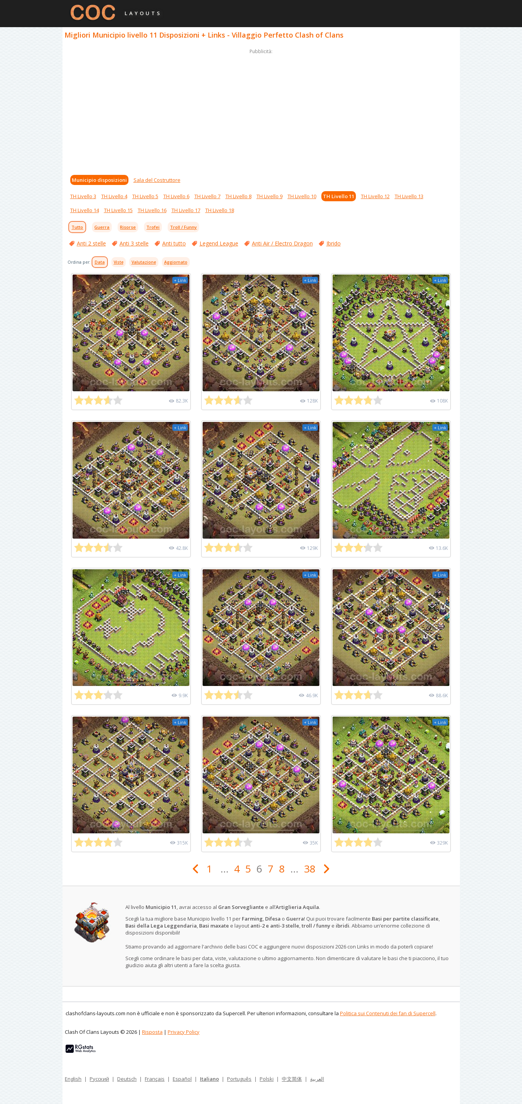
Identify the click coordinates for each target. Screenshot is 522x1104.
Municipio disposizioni (99, 179)
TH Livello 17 (186, 210)
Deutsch (127, 1078)
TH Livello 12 (375, 196)
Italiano (209, 1078)
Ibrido (333, 243)
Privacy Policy (183, 1031)
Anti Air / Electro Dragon (282, 243)
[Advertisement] (261, 110)
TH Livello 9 (270, 196)
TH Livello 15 (118, 210)
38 (310, 869)
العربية (317, 1078)
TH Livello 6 (176, 196)
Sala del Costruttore (157, 179)
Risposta (152, 1031)
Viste (118, 262)
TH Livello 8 (238, 196)
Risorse (128, 227)
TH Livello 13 (409, 196)
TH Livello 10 (302, 196)
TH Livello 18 (219, 210)
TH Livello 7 (207, 196)
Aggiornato (175, 262)
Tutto (77, 227)
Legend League (218, 243)
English (73, 1078)
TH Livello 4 (114, 196)
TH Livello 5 (145, 196)
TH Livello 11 (338, 196)
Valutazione (144, 262)
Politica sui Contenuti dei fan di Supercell (387, 1013)
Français (155, 1078)
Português (239, 1078)
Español (182, 1078)
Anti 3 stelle (134, 243)
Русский (99, 1078)
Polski (267, 1078)
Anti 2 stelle (91, 243)
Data (100, 262)
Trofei (153, 227)
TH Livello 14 (84, 210)
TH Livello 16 (152, 210)
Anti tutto (174, 243)
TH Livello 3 (83, 196)
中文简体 (292, 1078)
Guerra (101, 227)
